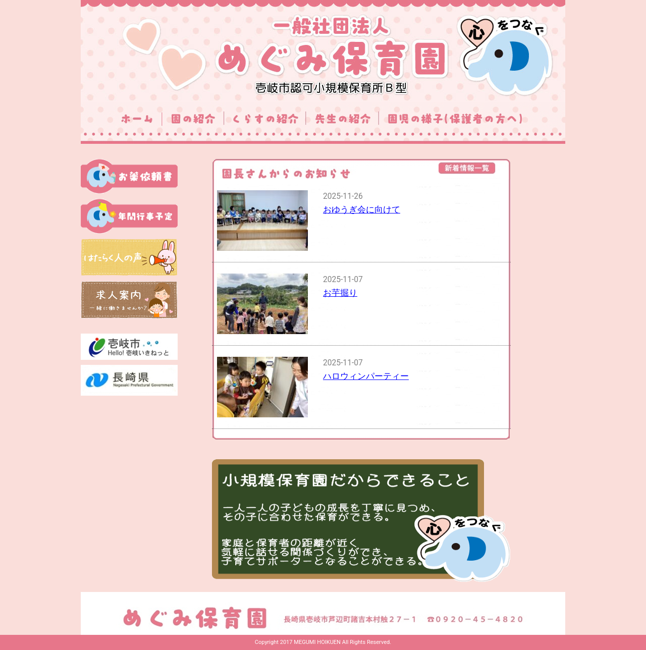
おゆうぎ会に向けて (361, 209)
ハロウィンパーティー (366, 376)
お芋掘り (340, 293)
